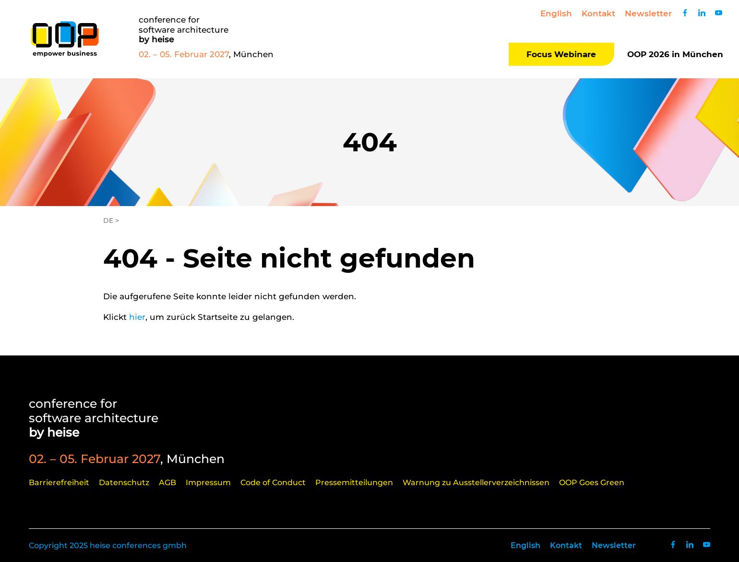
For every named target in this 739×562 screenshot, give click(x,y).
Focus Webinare (561, 54)
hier (137, 317)
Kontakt (598, 13)
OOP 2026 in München (675, 54)
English (556, 13)
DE (108, 220)
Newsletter (648, 13)
